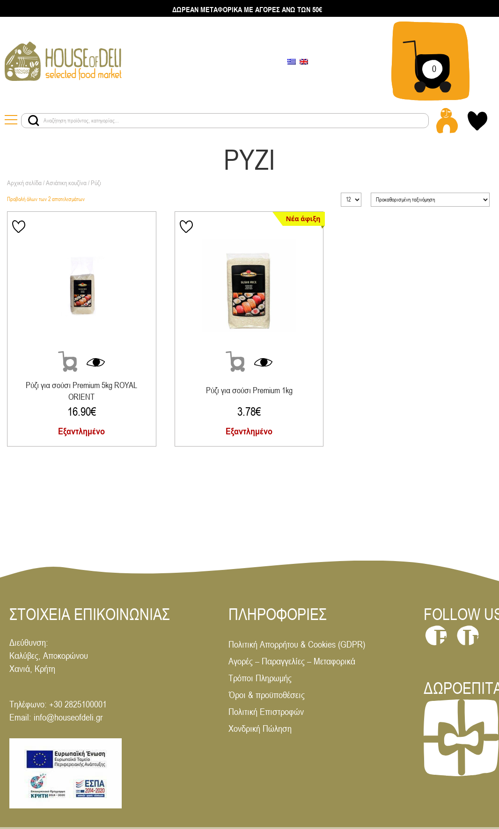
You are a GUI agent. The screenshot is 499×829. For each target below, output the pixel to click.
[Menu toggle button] (13, 120)
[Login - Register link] (447, 120)
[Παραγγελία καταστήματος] (430, 200)
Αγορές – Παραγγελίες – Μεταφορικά (291, 661)
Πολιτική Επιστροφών (266, 711)
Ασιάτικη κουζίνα (66, 183)
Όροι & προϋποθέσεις (266, 694)
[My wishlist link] (477, 121)
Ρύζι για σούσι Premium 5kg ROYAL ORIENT (81, 390)
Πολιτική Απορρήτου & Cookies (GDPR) (296, 644)
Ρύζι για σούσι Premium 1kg (249, 390)
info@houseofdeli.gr (68, 717)
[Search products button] (33, 120)
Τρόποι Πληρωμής (260, 677)
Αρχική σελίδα (24, 183)
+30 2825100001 (78, 704)
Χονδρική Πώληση (260, 728)
